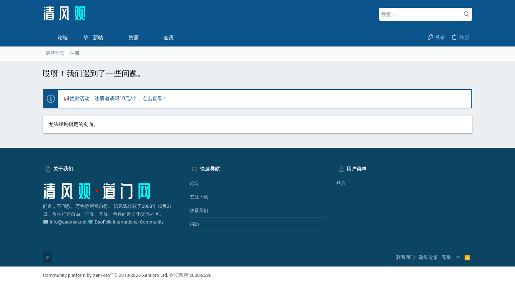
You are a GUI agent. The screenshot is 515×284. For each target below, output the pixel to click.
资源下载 (199, 197)
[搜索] (425, 14)
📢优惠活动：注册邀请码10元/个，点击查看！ (115, 98)
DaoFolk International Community (129, 222)
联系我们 (199, 210)
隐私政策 (428, 257)
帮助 (446, 257)
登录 (340, 183)
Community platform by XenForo (105, 275)
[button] (73, 37)
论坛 (194, 183)
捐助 (194, 224)
